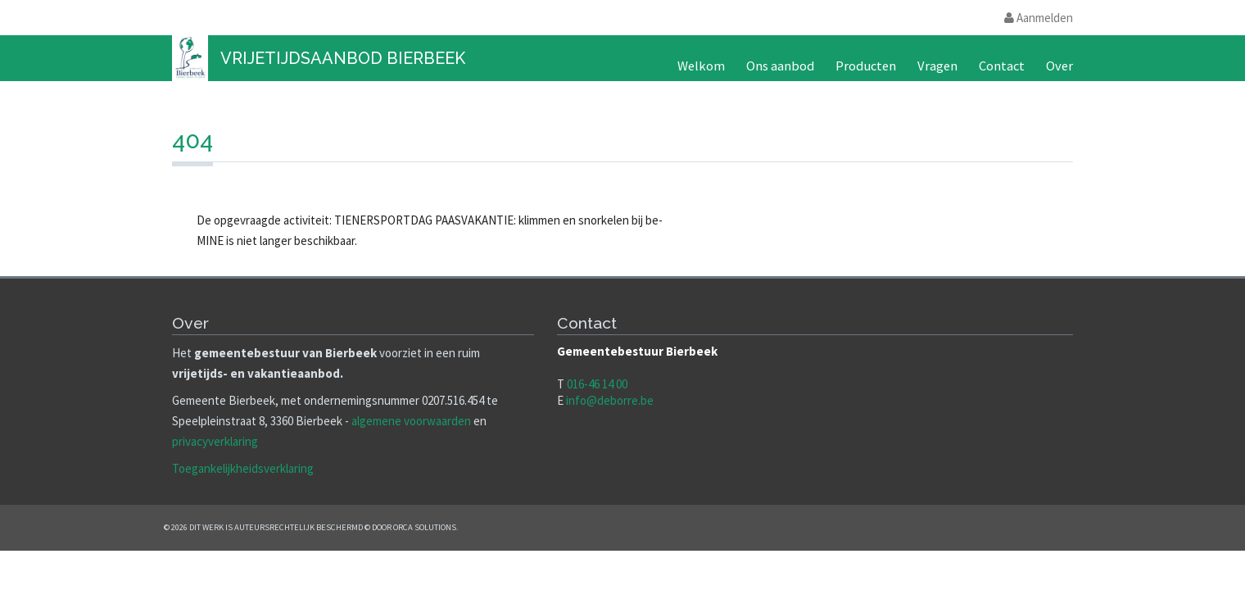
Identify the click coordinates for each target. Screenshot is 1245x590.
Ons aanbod (780, 66)
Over (1059, 66)
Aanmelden (1038, 17)
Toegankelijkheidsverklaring (243, 468)
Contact (1002, 66)
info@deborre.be (610, 400)
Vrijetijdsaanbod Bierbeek (342, 58)
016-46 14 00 (597, 384)
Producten (865, 66)
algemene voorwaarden (411, 421)
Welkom (701, 66)
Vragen (937, 66)
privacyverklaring (215, 441)
